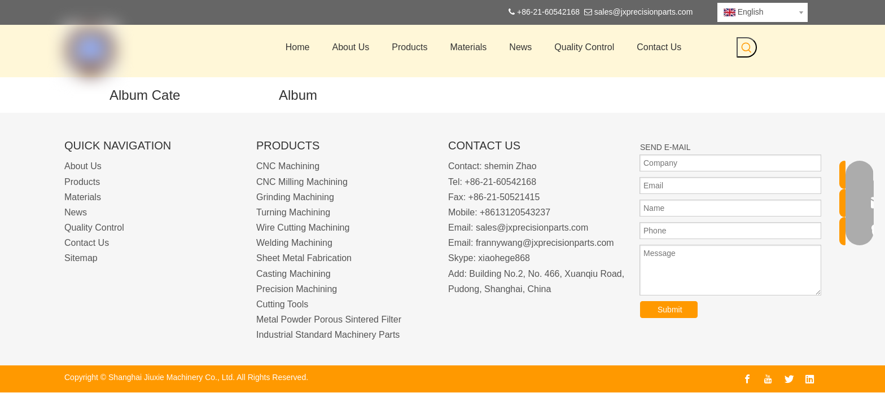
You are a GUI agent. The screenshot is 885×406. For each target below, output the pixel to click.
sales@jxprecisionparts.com (643, 11)
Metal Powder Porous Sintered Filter (328, 319)
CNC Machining (287, 166)
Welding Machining (294, 243)
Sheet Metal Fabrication (304, 258)
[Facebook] (747, 379)
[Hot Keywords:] (747, 47)
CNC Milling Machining (302, 182)
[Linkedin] (810, 379)
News (75, 212)
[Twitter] (789, 379)
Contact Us (86, 243)
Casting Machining (293, 274)
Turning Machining (293, 212)
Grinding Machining (295, 197)
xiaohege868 (504, 258)
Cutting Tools (282, 304)
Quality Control (94, 227)
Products (82, 182)
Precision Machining (296, 289)
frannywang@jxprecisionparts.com (545, 243)
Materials (82, 197)
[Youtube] (768, 379)
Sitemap (81, 258)
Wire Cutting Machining (302, 227)
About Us (83, 166)
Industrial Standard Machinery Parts (328, 334)
